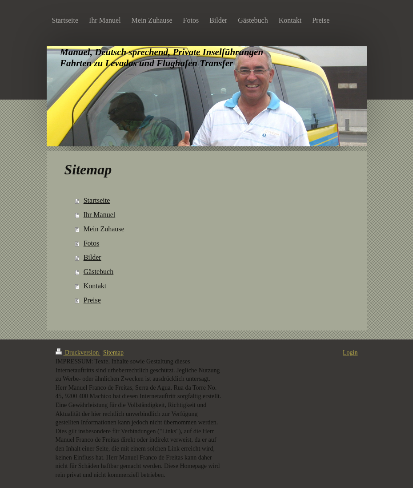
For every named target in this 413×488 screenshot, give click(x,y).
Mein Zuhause (104, 229)
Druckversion (78, 352)
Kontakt (95, 286)
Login (350, 352)
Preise (92, 300)
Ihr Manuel (100, 214)
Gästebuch (99, 271)
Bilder (92, 257)
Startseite (97, 200)
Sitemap (113, 352)
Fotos (92, 243)
